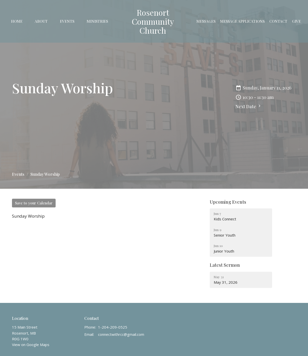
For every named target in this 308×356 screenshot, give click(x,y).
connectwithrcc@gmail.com (121, 334)
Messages (205, 21)
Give (296, 21)
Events (67, 21)
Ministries (97, 21)
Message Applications (242, 21)
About (41, 21)
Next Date (248, 106)
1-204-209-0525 (112, 327)
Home (16, 21)
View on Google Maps (30, 344)
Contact (278, 21)
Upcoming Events (228, 202)
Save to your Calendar (34, 202)
